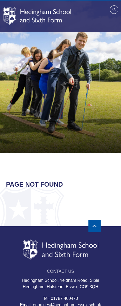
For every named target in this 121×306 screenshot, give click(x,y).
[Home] (37, 16)
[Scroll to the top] (94, 226)
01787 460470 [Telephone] (64, 298)
